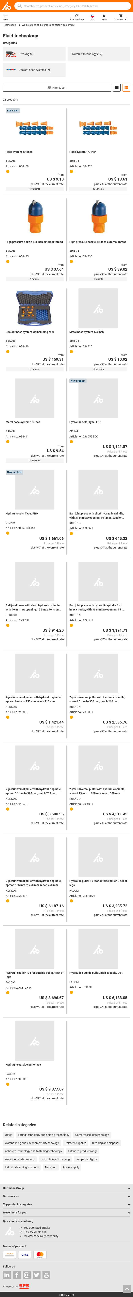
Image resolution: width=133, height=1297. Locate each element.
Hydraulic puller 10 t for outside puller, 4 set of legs (34, 974)
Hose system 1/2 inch (82, 151)
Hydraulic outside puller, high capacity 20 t (96, 972)
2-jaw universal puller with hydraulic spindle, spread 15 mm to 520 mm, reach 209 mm (33, 791)
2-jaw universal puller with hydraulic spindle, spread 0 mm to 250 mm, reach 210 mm (33, 699)
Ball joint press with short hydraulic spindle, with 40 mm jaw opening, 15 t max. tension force (33, 608)
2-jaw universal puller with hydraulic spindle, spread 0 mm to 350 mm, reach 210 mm (97, 699)
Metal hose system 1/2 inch (23, 422)
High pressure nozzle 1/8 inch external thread (34, 241)
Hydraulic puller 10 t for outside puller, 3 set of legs (98, 883)
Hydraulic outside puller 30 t (23, 1064)
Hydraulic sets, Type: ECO (85, 422)
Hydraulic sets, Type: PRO (22, 513)
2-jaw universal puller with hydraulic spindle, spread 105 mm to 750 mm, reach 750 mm (33, 883)
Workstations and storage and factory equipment (48, 25)
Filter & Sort (57, 88)
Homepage (10, 25)
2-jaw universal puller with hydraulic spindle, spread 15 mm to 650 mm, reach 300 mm (97, 791)
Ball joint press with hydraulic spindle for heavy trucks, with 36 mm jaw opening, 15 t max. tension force (96, 608)
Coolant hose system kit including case (30, 332)
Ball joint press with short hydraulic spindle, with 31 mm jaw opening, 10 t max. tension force (96, 516)
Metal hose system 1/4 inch (86, 332)
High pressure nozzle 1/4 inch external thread (97, 241)
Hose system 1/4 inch (19, 151)
